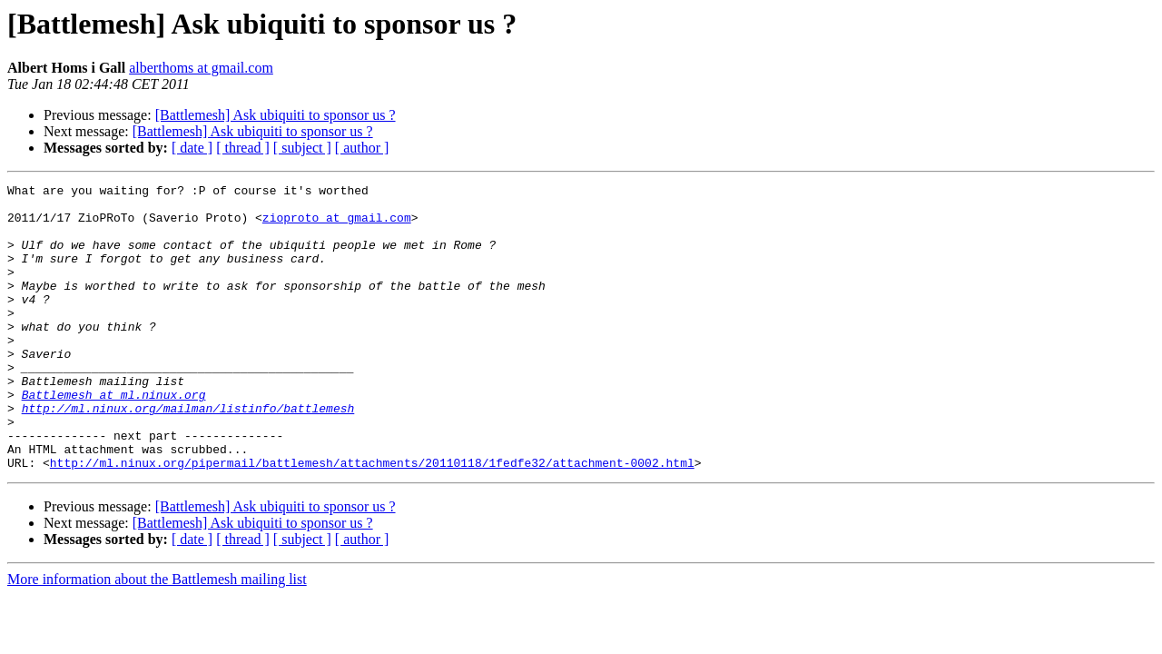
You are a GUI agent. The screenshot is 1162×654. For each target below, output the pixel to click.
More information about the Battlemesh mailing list (157, 636)
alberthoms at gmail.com (201, 67)
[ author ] (362, 147)
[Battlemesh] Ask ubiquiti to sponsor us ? (275, 115)
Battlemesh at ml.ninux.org (114, 438)
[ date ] (192, 147)
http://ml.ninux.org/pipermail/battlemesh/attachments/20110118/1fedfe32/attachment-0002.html (372, 519)
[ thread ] (243, 147)
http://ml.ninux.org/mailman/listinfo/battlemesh (188, 454)
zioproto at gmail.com (336, 225)
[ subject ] (302, 147)
